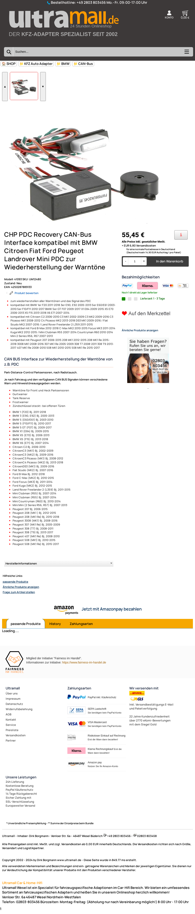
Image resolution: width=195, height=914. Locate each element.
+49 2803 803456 (91, 2)
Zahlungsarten (81, 626)
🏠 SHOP (8, 63)
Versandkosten (16, 738)
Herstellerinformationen (21, 566)
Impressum (13, 701)
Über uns (12, 696)
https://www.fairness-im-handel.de (84, 665)
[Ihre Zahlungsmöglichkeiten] (181, 237)
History (55, 626)
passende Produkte (15, 584)
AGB (8, 717)
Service (11, 727)
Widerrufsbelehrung (19, 712)
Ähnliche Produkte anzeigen (21, 589)
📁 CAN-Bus (83, 63)
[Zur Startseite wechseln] (63, 42)
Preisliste (12, 733)
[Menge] (134, 264)
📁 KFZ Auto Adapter (36, 63)
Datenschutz (14, 706)
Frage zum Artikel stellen (19, 595)
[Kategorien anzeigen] (186, 53)
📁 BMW (62, 63)
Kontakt (11, 722)
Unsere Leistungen (21, 780)
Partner (11, 743)
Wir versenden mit (144, 691)
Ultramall (13, 691)
